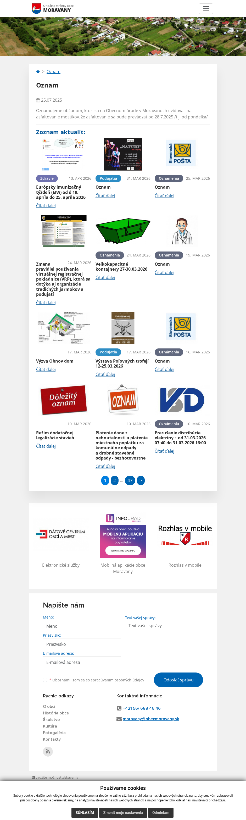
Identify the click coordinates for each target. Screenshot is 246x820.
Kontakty (52, 739)
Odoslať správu (179, 680)
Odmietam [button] (160, 813)
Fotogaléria (54, 733)
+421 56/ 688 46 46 (142, 708)
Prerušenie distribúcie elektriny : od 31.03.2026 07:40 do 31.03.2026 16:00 (180, 438)
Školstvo (51, 720)
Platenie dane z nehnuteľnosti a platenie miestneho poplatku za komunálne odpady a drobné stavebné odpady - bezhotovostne (122, 445)
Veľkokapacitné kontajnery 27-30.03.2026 (121, 266)
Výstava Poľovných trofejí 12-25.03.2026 (122, 363)
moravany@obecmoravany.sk (151, 719)
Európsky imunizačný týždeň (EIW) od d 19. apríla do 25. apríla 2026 (61, 192)
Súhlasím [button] (85, 813)
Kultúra (50, 726)
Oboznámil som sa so (96, 679)
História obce (56, 713)
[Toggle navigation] (206, 8)
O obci (49, 706)
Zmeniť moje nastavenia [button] (123, 813)
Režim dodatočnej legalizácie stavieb (55, 435)
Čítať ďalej (46, 206)
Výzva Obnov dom (55, 361)
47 (130, 480)
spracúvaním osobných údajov (117, 679)
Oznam (53, 71)
